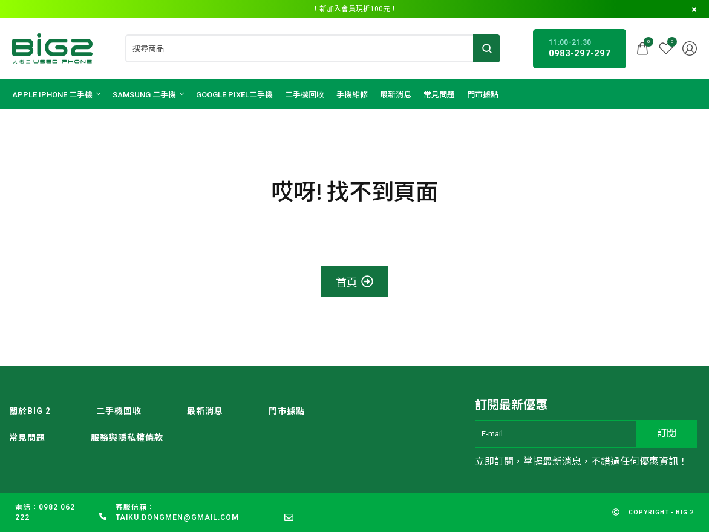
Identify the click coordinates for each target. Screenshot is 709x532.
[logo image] (52, 47)
